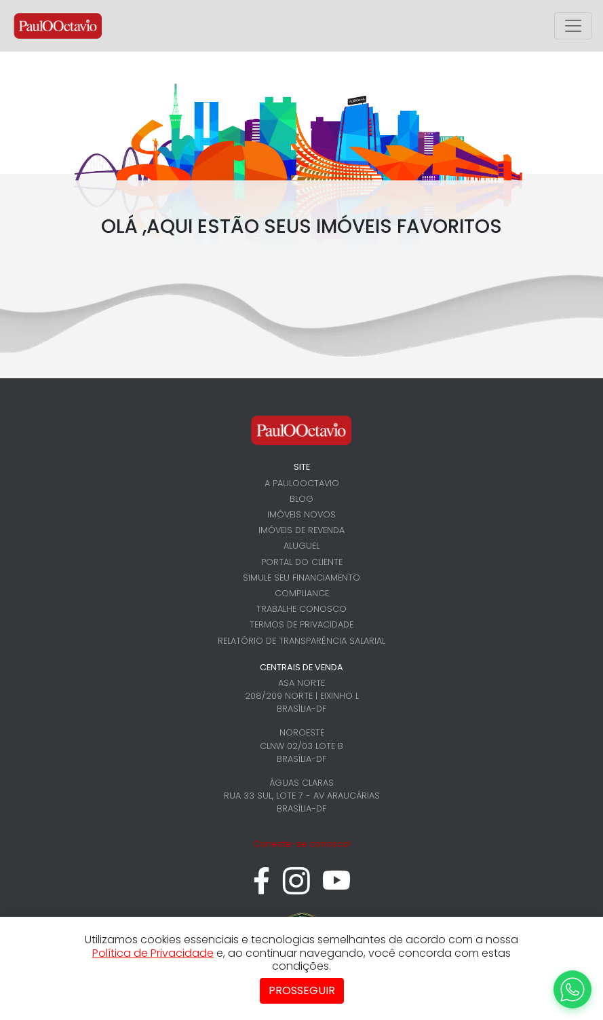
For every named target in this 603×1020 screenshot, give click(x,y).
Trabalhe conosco (301, 609)
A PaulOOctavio (302, 483)
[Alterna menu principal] (573, 25)
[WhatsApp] (572, 989)
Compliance (302, 593)
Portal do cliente (302, 562)
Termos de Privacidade (301, 624)
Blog (301, 499)
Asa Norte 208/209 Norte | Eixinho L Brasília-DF (302, 695)
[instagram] (296, 888)
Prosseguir (302, 990)
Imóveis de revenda (301, 530)
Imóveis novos (301, 514)
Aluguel (301, 545)
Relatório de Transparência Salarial (301, 640)
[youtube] (337, 888)
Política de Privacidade (153, 953)
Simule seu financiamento (301, 577)
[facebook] (261, 888)
